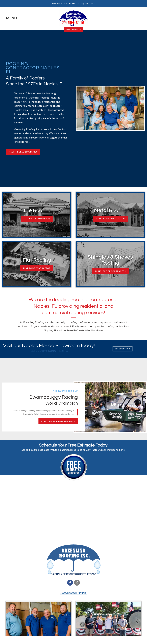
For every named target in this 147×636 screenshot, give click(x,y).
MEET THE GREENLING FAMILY (23, 152)
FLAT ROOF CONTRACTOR (36, 268)
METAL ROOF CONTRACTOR (110, 219)
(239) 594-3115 (87, 3)
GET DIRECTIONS (122, 349)
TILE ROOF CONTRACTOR (37, 219)
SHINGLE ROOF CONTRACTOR (110, 271)
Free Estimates (73, 29)
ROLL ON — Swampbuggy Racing (58, 421)
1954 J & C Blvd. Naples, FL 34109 (48, 351)
